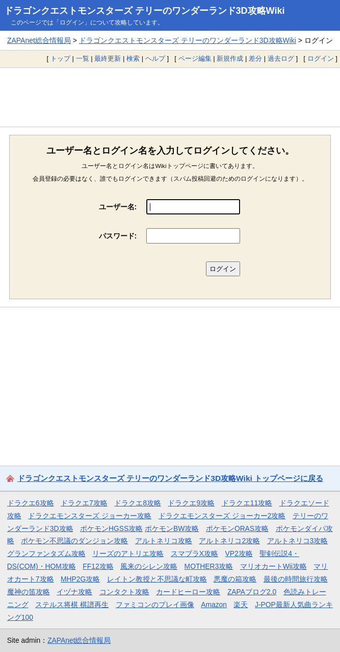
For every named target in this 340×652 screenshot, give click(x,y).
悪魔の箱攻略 (235, 579)
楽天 (240, 604)
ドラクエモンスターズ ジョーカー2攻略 (222, 516)
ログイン (320, 58)
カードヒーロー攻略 (188, 592)
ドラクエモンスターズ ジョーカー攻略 (89, 516)
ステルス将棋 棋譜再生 (72, 604)
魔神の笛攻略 (28, 592)
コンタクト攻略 (124, 592)
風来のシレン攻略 (148, 566)
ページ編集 (195, 58)
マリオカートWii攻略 (273, 566)
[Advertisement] (170, 97)
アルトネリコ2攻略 (229, 541)
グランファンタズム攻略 (46, 553)
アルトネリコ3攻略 (297, 541)
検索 (133, 58)
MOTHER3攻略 (209, 566)
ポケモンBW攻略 (172, 528)
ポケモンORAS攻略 (237, 528)
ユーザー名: (118, 207)
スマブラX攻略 (194, 553)
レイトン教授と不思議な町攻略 (157, 579)
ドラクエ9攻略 (191, 503)
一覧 (82, 58)
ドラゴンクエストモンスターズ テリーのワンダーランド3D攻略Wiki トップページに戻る (170, 478)
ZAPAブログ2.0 (251, 592)
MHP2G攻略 (80, 579)
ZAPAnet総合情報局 (39, 40)
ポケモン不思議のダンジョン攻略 (74, 541)
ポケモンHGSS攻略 (111, 528)
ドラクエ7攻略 (84, 503)
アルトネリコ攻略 (163, 541)
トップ (60, 58)
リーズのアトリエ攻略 (128, 553)
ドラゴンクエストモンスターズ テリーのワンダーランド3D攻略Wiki (144, 11)
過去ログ (281, 58)
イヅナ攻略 (74, 592)
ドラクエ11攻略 (247, 503)
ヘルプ (155, 58)
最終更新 (107, 58)
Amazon (214, 604)
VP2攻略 (239, 553)
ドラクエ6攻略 (30, 503)
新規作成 (230, 58)
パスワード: (118, 236)
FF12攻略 (98, 566)
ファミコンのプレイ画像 (155, 604)
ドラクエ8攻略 (137, 503)
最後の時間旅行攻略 (296, 579)
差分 (255, 58)
